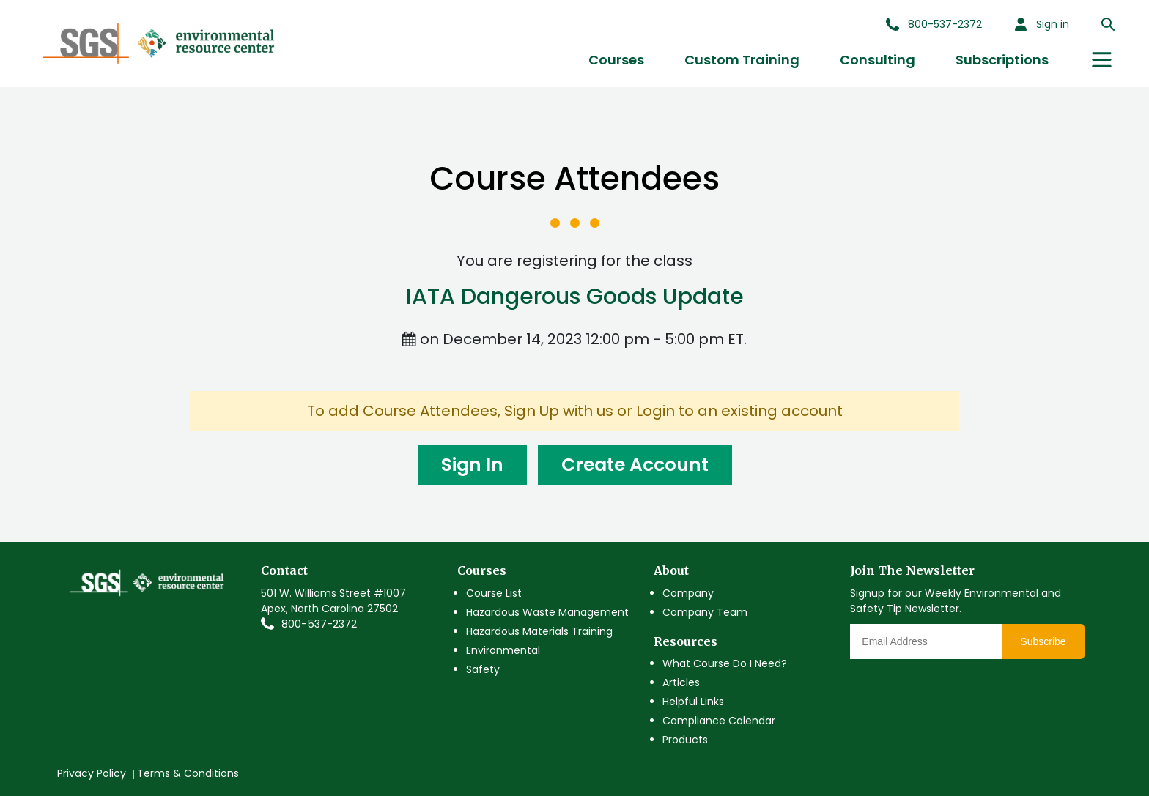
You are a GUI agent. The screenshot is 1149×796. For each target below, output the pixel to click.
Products (685, 739)
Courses (616, 60)
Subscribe (1042, 641)
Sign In (472, 464)
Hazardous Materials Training (539, 631)
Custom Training (741, 60)
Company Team (704, 612)
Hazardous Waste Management (547, 612)
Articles (681, 682)
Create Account (635, 464)
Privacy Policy (91, 773)
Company (688, 593)
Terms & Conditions (188, 773)
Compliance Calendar (718, 720)
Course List (494, 593)
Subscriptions (1002, 60)
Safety (483, 669)
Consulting (877, 60)
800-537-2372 (319, 624)
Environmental (503, 650)
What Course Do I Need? (724, 663)
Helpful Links (693, 701)
